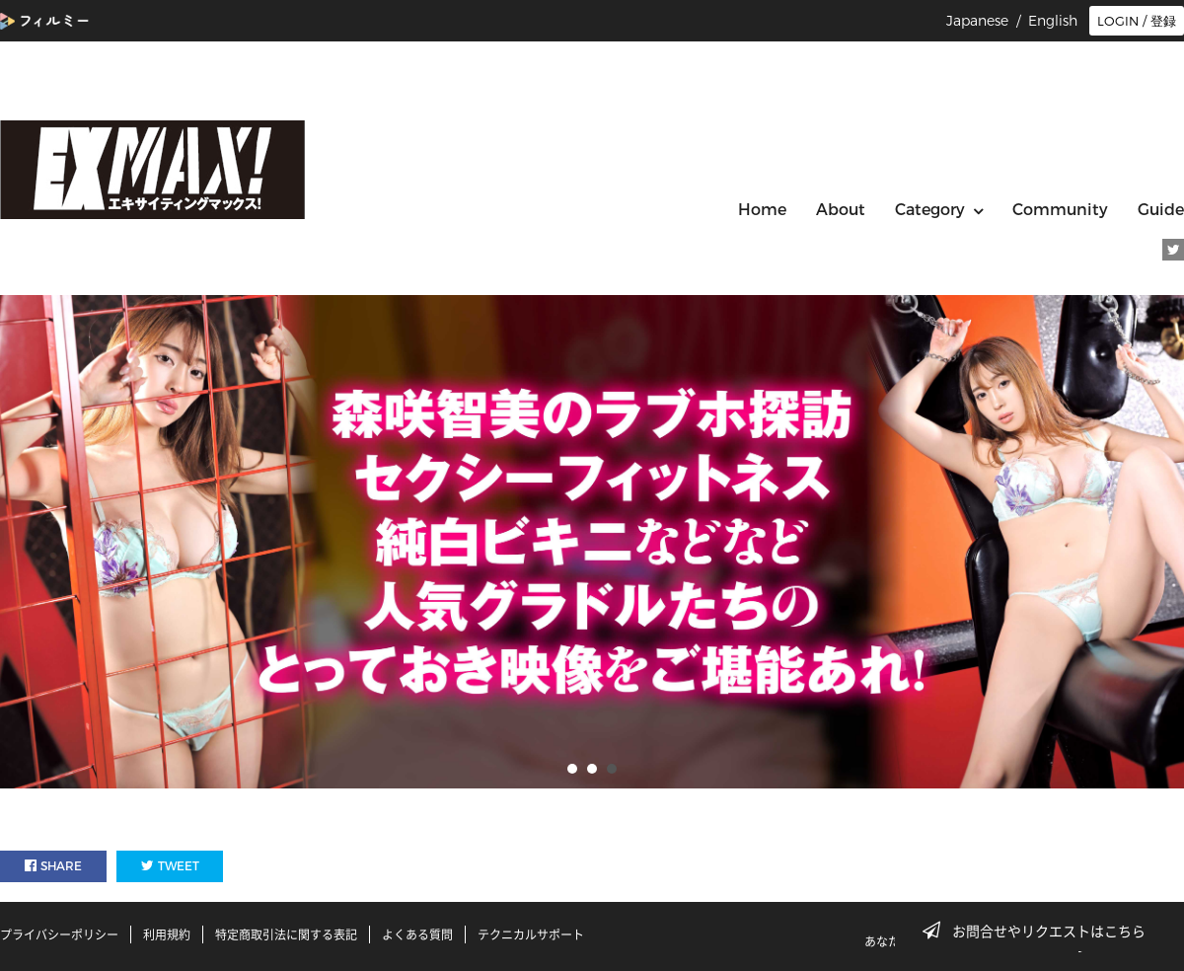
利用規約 (166, 934)
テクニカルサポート (531, 934)
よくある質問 (417, 934)
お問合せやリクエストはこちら (1040, 930)
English (1052, 21)
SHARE (53, 866)
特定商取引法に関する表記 (286, 934)
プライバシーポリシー (59, 934)
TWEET (170, 866)
